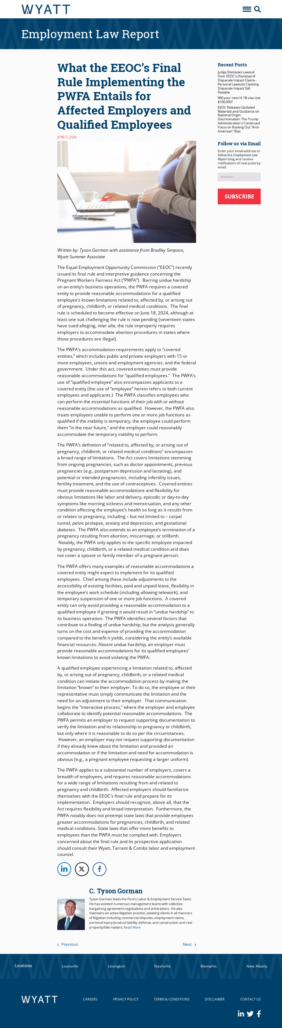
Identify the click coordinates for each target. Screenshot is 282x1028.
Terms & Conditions (171, 999)
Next (189, 944)
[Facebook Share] (99, 869)
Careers (90, 999)
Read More (132, 927)
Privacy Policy (125, 999)
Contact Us (250, 999)
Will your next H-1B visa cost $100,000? (239, 99)
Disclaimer (215, 999)
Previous (67, 944)
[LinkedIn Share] (64, 869)
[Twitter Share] (82, 869)
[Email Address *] (239, 176)
